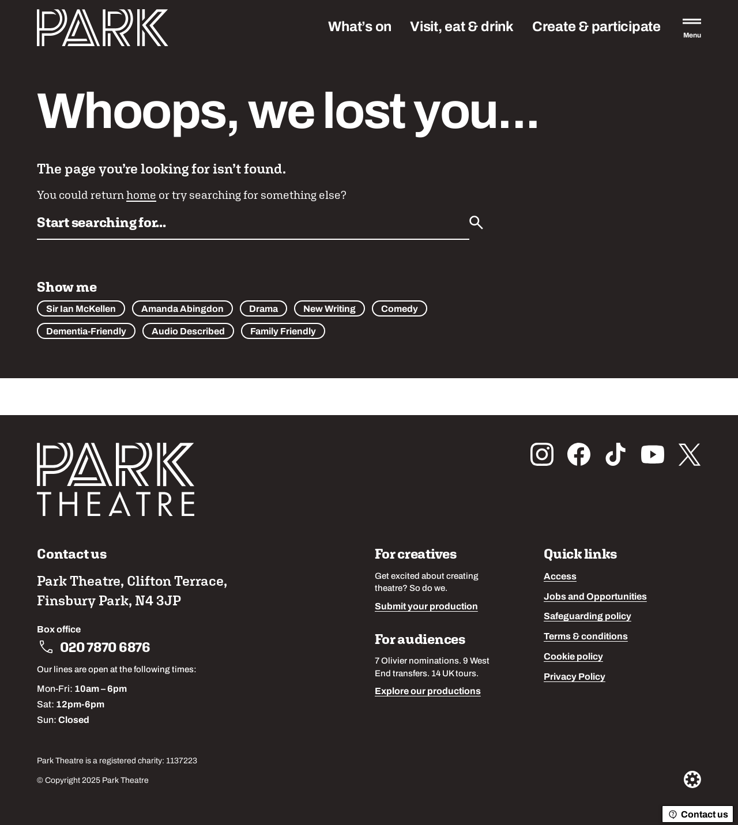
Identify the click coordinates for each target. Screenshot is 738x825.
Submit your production (426, 607)
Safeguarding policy (587, 616)
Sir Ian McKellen (81, 309)
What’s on (359, 28)
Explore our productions (428, 691)
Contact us (697, 814)
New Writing (329, 309)
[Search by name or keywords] (253, 226)
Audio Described (188, 332)
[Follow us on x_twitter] (689, 454)
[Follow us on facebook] (578, 454)
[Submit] (476, 222)
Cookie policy (573, 657)
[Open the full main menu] (692, 27)
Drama (263, 309)
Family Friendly (283, 332)
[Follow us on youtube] (652, 454)
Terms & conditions (586, 637)
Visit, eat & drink (462, 28)
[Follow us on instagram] (542, 454)
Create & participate (596, 28)
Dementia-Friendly (86, 332)
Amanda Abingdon (182, 309)
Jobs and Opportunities (595, 597)
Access (560, 577)
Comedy (399, 309)
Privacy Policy (574, 677)
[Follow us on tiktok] (615, 454)
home (141, 194)
